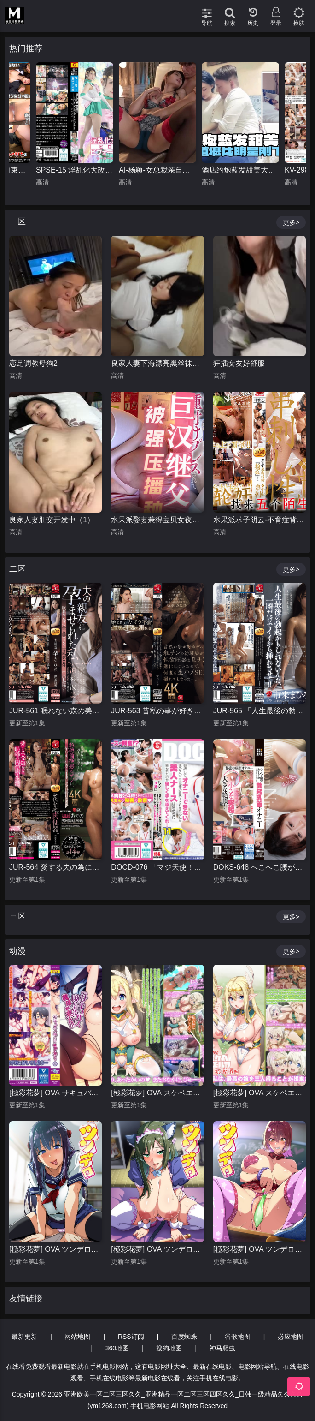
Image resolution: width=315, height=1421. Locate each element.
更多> (291, 222)
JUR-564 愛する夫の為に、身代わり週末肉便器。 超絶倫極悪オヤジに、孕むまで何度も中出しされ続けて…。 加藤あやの (55, 867)
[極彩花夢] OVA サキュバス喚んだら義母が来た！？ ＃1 (55, 1093)
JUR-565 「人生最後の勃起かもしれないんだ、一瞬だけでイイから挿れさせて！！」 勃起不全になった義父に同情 (259, 711)
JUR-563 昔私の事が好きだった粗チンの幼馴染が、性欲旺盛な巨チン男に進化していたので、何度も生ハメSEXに (157, 711)
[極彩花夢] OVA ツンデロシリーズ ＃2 (157, 1249)
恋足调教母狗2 (33, 363)
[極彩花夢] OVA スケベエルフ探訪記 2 (259, 1093)
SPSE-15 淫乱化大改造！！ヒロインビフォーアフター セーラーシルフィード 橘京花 (74, 170)
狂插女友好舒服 (239, 363)
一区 (17, 221)
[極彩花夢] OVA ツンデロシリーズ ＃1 (259, 1249)
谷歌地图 (238, 1336)
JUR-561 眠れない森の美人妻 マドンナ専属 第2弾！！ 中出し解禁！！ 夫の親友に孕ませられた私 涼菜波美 (55, 711)
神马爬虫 (222, 1348)
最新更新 (24, 1336)
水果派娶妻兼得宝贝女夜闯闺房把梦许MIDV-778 (157, 520)
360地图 (117, 1348)
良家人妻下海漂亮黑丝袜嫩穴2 (157, 363)
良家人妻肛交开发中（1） (51, 520)
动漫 (17, 950)
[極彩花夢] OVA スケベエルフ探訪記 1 (157, 1093)
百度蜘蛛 (184, 1336)
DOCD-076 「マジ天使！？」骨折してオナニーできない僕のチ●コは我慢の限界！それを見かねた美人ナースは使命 (157, 867)
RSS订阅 (131, 1336)
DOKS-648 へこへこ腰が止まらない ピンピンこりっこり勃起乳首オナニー (259, 867)
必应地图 (290, 1336)
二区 (17, 568)
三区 (17, 916)
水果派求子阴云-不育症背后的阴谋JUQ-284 (259, 520)
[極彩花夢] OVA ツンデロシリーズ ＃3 (55, 1249)
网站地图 (77, 1336)
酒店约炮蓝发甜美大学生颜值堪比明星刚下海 (240, 170)
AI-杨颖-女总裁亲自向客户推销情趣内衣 (157, 170)
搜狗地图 (169, 1348)
